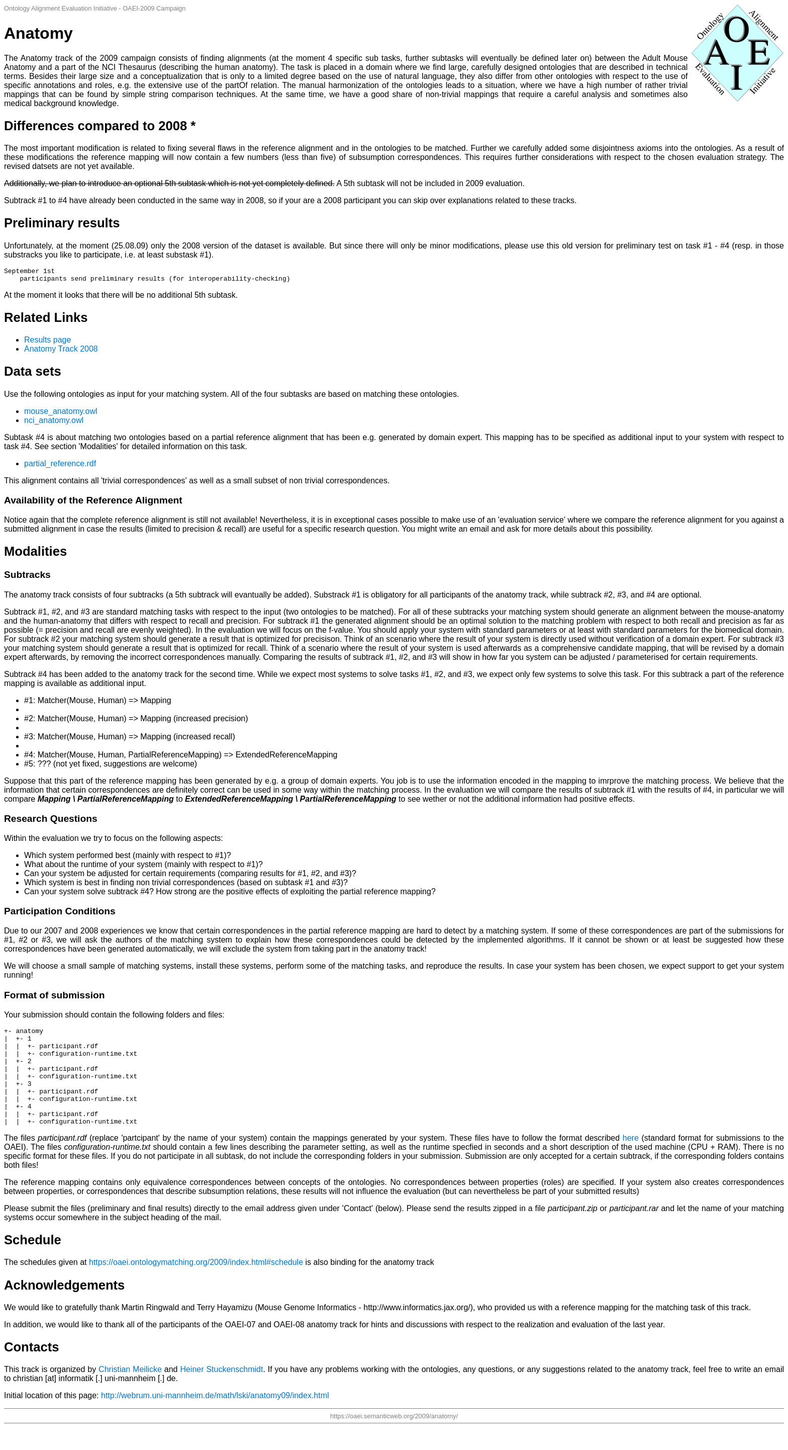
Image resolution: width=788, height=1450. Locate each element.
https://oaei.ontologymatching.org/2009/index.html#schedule (196, 1285)
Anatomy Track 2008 (61, 352)
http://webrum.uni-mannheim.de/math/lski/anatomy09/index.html (215, 1418)
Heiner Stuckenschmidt (221, 1392)
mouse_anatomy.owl (60, 414)
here (631, 1160)
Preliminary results (62, 223)
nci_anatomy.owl (53, 423)
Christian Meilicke (130, 1392)
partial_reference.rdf (60, 466)
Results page (47, 342)
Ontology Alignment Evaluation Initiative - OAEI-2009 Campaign (94, 8)
